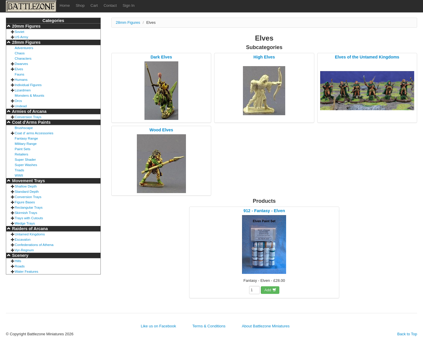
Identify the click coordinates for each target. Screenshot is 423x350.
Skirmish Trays (26, 213)
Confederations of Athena (34, 245)
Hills (18, 261)
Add (270, 290)
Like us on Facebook (158, 326)
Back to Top (407, 334)
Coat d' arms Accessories (34, 133)
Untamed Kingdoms (30, 234)
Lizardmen (23, 90)
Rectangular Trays (29, 207)
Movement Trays (28, 180)
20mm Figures (26, 26)
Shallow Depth (26, 186)
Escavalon (23, 239)
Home (65, 5)
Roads (20, 266)
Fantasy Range (26, 138)
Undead (21, 106)
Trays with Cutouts (29, 218)
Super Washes (26, 165)
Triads (19, 170)
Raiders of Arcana (29, 228)
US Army (21, 37)
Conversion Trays (28, 117)
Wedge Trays (25, 223)
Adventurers (24, 48)
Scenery (19, 255)
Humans (21, 79)
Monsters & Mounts (29, 95)
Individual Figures (28, 85)
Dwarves (21, 64)
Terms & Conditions (209, 326)
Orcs (18, 101)
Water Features (26, 271)
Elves (19, 69)
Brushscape (24, 128)
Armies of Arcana (28, 111)
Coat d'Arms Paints (31, 122)
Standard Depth (27, 191)
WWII (19, 175)
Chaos (20, 53)
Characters (23, 58)
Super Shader (25, 159)
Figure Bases (25, 202)
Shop (80, 5)
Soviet (19, 32)
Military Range (26, 143)
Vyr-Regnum (24, 250)
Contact (110, 5)
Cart (94, 5)
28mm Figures (26, 42)
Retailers (21, 154)
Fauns (19, 74)
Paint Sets (22, 149)
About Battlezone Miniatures (266, 326)
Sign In (128, 5)
